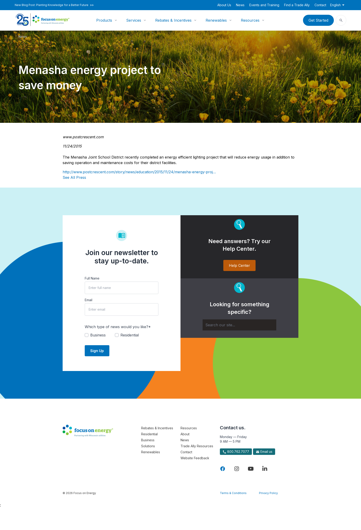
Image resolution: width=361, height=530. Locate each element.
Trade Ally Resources (196, 446)
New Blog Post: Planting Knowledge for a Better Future (54, 5)
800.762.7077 (236, 452)
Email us (264, 452)
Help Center (239, 265)
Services (133, 20)
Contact (320, 5)
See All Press (74, 177)
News (240, 5)
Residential (149, 434)
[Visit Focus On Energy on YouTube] (250, 468)
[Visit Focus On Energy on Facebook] (222, 468)
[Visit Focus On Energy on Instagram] (236, 468)
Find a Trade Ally (297, 5)
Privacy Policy (268, 493)
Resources (250, 20)
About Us (224, 5)
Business (147, 440)
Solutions (148, 446)
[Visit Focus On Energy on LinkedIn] (265, 468)
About (184, 434)
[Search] (239, 324)
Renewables (216, 20)
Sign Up (97, 350)
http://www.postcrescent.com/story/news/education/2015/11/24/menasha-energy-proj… (139, 172)
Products (104, 20)
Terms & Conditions (233, 493)
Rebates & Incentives (173, 20)
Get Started (318, 20)
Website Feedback (194, 458)
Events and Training (264, 5)
